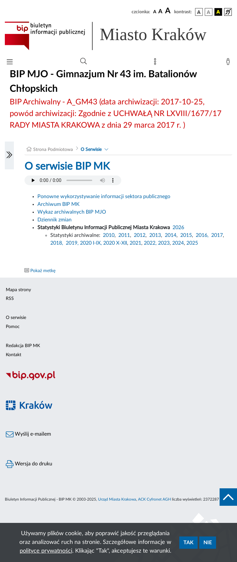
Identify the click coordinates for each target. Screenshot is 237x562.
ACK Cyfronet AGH (154, 499)
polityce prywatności (46, 551)
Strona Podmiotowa (53, 149)
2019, (72, 243)
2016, (202, 235)
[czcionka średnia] (160, 11)
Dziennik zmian (54, 219)
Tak (188, 542)
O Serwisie (91, 149)
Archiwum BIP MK (58, 204)
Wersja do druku (29, 464)
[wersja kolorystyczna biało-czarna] (208, 12)
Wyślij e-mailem (28, 434)
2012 (139, 235)
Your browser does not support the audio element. (73, 180)
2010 (108, 235)
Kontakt (13, 355)
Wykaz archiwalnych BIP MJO (71, 212)
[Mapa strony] (156, 63)
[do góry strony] (228, 497)
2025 (192, 243)
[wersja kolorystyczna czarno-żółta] (218, 12)
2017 (217, 235)
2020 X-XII (115, 243)
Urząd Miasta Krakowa (117, 499)
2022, (151, 243)
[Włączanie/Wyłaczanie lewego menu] (9, 155)
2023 (164, 243)
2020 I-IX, (91, 243)
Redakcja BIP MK (23, 346)
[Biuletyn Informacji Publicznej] (118, 379)
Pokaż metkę (42, 271)
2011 (124, 235)
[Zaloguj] (229, 63)
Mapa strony (18, 290)
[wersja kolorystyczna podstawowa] (199, 12)
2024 (178, 243)
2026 (178, 227)
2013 (155, 235)
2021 (135, 243)
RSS (10, 298)
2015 (186, 235)
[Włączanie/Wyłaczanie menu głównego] (10, 62)
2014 (170, 235)
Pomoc (13, 326)
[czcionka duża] (168, 11)
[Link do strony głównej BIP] (115, 36)
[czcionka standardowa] (154, 12)
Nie (207, 542)
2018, (56, 243)
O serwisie (16, 317)
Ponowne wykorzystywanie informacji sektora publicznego (103, 196)
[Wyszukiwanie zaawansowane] (83, 61)
